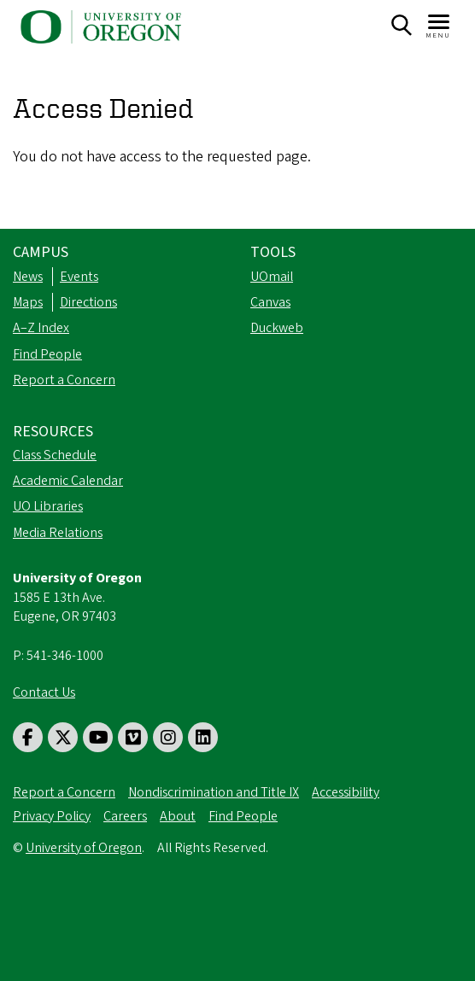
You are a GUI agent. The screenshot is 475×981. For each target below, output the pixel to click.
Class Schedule (55, 455)
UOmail (271, 276)
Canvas (270, 302)
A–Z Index (41, 327)
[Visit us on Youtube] (98, 737)
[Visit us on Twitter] (63, 737)
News (28, 276)
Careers (125, 816)
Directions (88, 302)
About (178, 816)
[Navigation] (439, 25)
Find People (47, 354)
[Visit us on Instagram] (168, 737)
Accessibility (345, 792)
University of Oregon (84, 847)
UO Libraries (48, 506)
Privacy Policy (52, 816)
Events (79, 276)
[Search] (401, 25)
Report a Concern (64, 380)
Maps (28, 302)
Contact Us (44, 692)
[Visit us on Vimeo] (133, 737)
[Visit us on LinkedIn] (203, 737)
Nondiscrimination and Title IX (213, 792)
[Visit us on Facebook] (28, 737)
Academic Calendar (68, 480)
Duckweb (276, 327)
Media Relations (58, 532)
